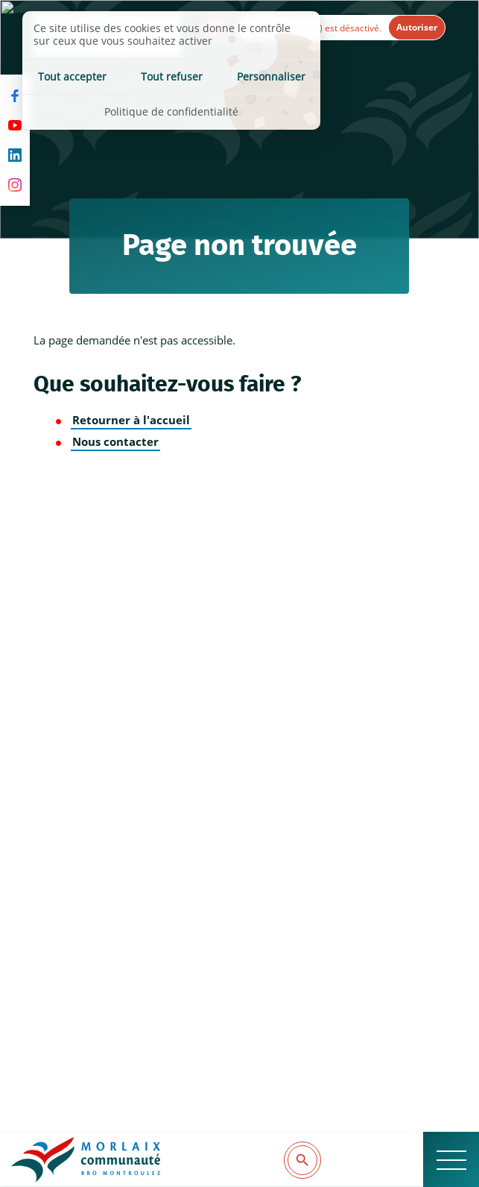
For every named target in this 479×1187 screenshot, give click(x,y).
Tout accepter (72, 76)
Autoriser (416, 27)
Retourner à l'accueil (131, 420)
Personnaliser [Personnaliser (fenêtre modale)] (271, 76)
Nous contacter (115, 442)
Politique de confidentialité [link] (171, 111)
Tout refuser (172, 76)
